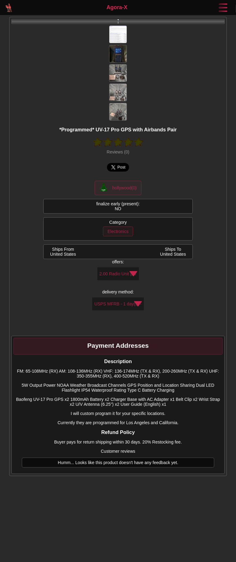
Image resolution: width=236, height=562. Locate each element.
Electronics (118, 231)
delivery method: (118, 291)
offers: (118, 261)
